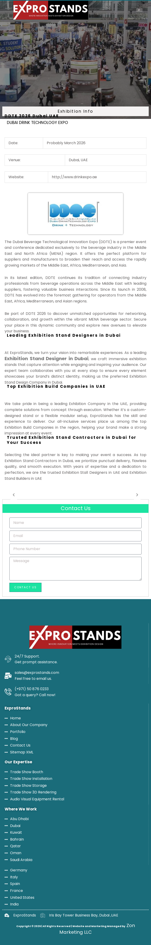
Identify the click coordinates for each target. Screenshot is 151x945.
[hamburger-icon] (139, 10)
